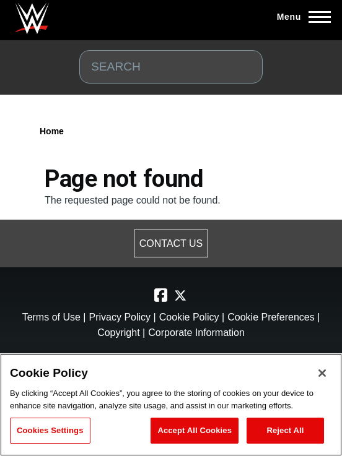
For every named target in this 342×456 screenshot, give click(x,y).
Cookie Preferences (271, 317)
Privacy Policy (120, 317)
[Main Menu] (300, 17)
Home (52, 131)
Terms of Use (53, 317)
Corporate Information (196, 332)
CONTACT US (171, 243)
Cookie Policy (189, 317)
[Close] (322, 373)
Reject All (285, 430)
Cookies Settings (50, 430)
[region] (171, 404)
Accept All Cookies (194, 430)
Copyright (118, 332)
